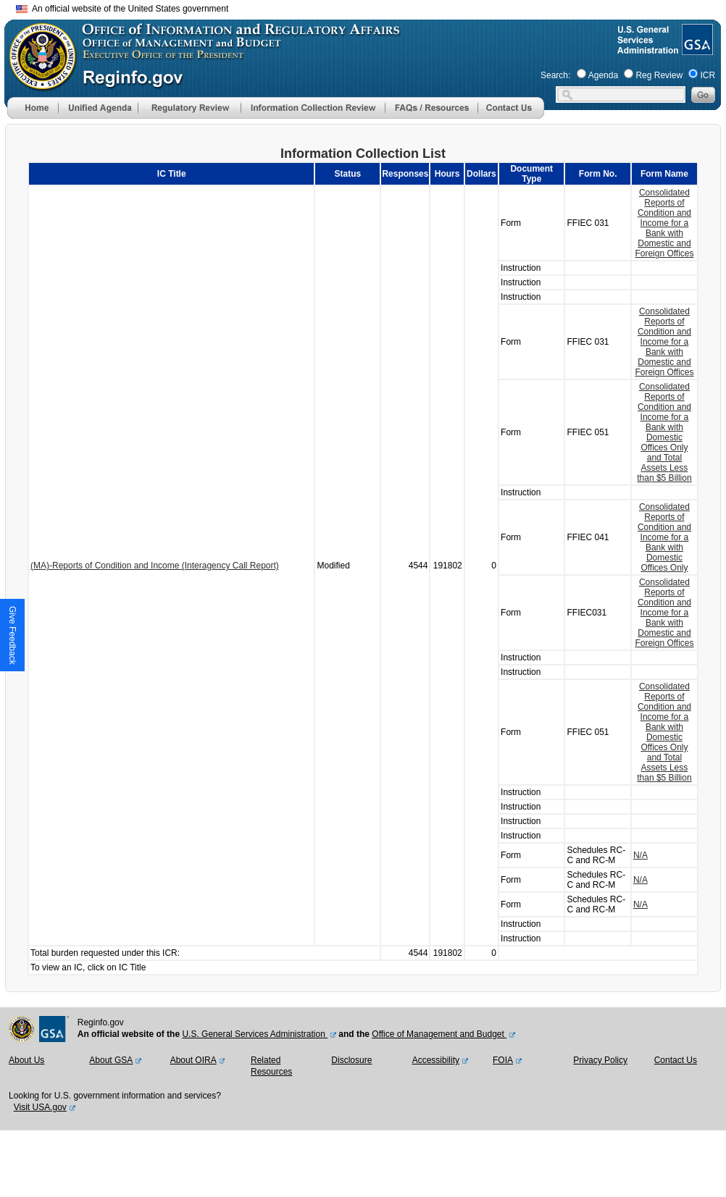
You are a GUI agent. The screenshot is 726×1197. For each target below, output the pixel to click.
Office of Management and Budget (439, 1034)
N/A (640, 855)
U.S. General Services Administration (254, 1034)
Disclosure (351, 1060)
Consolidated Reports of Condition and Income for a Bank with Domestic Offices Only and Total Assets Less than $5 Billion (664, 432)
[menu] (98, 108)
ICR (707, 75)
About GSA (111, 1060)
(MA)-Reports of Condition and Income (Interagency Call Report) (154, 565)
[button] (98, 108)
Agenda (603, 75)
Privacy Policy (600, 1060)
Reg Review (659, 75)
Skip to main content (372, 7)
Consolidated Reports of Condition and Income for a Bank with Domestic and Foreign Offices (664, 223)
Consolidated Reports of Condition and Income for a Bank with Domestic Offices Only (664, 537)
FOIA (503, 1060)
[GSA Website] (696, 49)
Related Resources (271, 1066)
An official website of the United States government (122, 9)
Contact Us (675, 1060)
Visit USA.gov (40, 1107)
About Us (26, 1060)
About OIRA (193, 1060)
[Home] (32, 116)
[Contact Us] (510, 116)
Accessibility (435, 1060)
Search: (555, 75)
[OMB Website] (37, 83)
